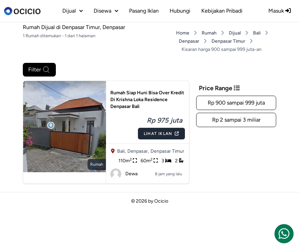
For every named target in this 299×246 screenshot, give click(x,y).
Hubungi (180, 11)
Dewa (124, 173)
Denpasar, (138, 151)
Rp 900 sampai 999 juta (236, 102)
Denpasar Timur (228, 41)
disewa (106, 11)
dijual (72, 11)
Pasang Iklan (144, 11)
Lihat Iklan (161, 133)
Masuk (279, 11)
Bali (257, 33)
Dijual (235, 33)
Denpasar (189, 41)
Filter (39, 70)
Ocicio (161, 201)
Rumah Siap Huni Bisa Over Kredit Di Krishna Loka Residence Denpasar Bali (147, 99)
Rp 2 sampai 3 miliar (236, 120)
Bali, (121, 151)
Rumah (209, 33)
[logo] (22, 10)
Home (182, 33)
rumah (96, 164)
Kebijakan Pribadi (221, 11)
